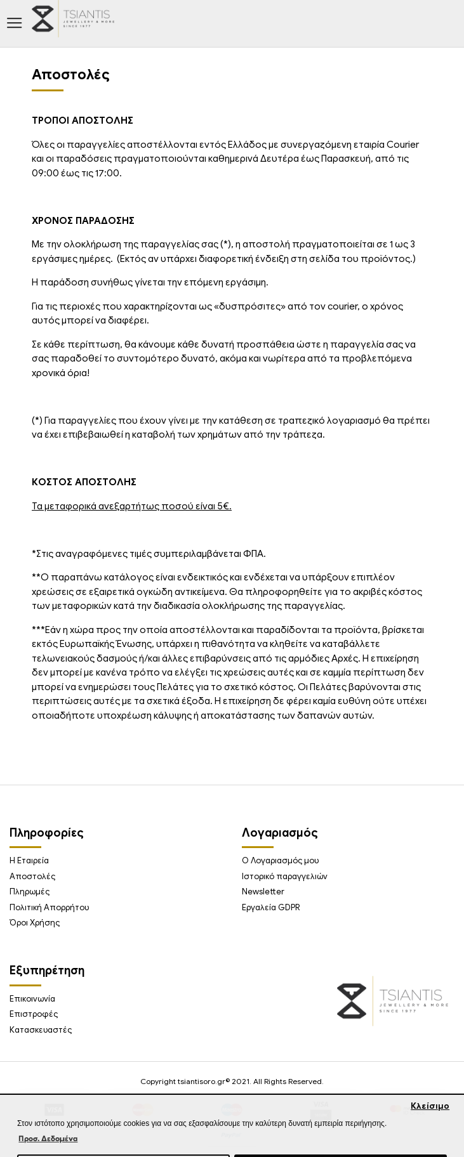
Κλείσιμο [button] (430, 1106)
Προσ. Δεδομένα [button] (47, 1138)
